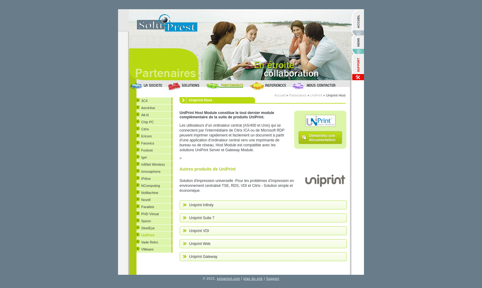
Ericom (146, 136)
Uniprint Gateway (200, 256)
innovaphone (150, 171)
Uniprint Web (196, 244)
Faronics (147, 143)
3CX (144, 101)
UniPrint (147, 235)
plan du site (253, 278)
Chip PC (147, 122)
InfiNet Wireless (153, 164)
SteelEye (148, 228)
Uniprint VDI (196, 231)
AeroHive (148, 108)
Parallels (147, 207)
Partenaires (225, 85)
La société (147, 85)
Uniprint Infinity (198, 205)
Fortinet (146, 150)
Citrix (145, 129)
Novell (146, 200)
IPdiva (146, 178)
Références (268, 85)
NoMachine (149, 193)
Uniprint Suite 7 (198, 218)
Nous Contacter (320, 85)
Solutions (184, 85)
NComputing (150, 185)
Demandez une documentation (320, 137)
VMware (147, 249)
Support (272, 278)
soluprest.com (228, 278)
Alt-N (144, 115)
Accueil (280, 95)
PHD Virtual (150, 214)
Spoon (146, 221)
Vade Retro (149, 242)
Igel (144, 157)
